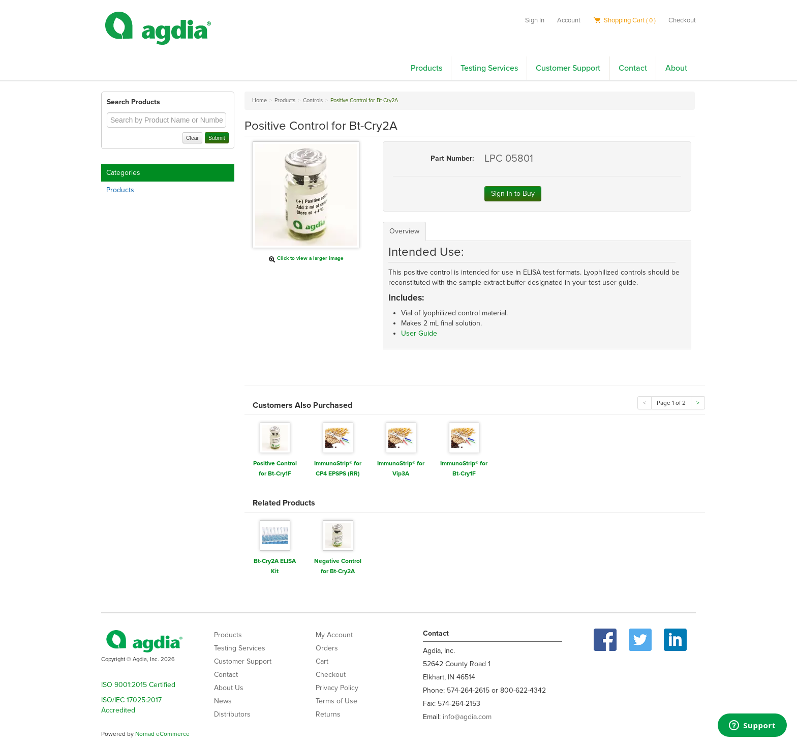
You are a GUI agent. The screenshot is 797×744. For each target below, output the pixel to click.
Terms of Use (336, 701)
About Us (228, 687)
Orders (327, 648)
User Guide (419, 333)
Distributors (232, 714)
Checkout (682, 20)
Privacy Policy (337, 687)
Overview (404, 231)
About (676, 68)
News (223, 701)
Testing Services (489, 68)
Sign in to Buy (513, 193)
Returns (328, 714)
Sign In (534, 20)
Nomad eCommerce (162, 733)
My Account (334, 635)
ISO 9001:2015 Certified (138, 684)
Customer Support (568, 68)
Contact (633, 68)
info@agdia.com (467, 716)
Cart (322, 661)
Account (568, 20)
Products (426, 68)
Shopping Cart (624, 20)
